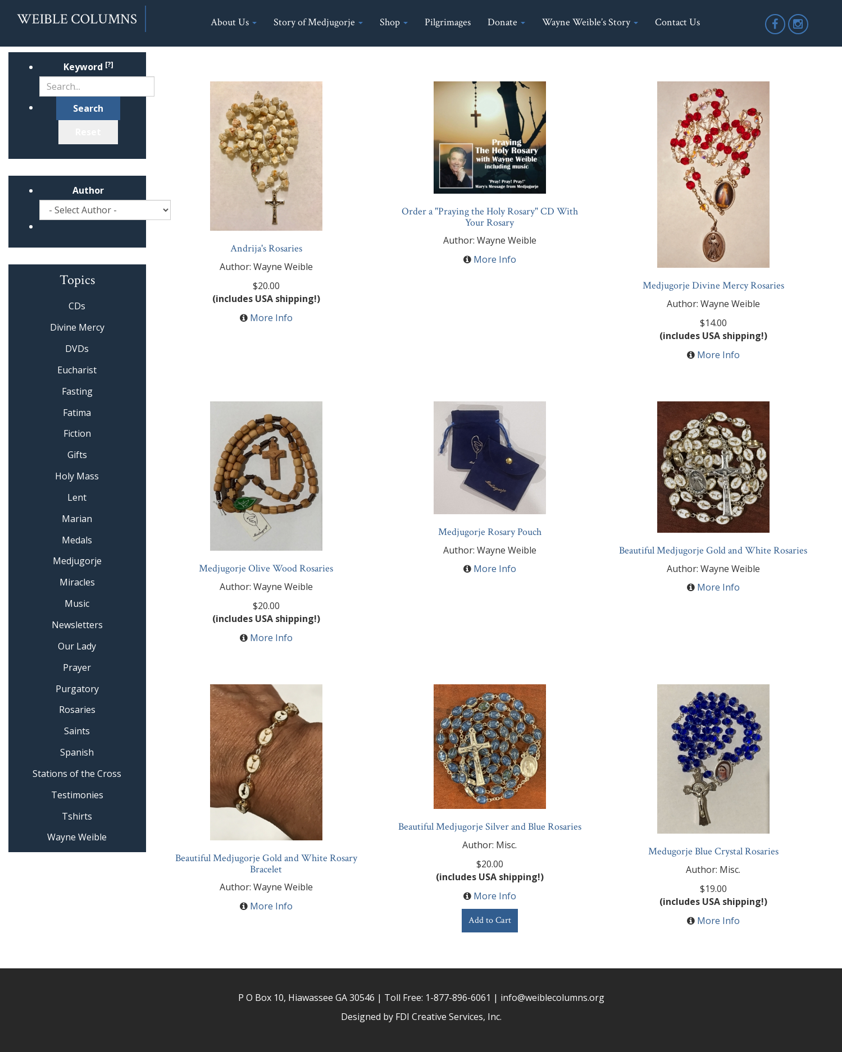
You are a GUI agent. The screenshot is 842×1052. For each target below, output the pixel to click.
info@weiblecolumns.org (552, 997)
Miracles (77, 582)
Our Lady (77, 646)
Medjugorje (77, 561)
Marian (77, 519)
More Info (271, 318)
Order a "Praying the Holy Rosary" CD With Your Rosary (490, 217)
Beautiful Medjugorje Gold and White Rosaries (713, 550)
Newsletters (77, 625)
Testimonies (77, 795)
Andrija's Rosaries (266, 248)
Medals (77, 540)
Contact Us (677, 22)
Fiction (77, 433)
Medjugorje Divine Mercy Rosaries (713, 285)
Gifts (77, 455)
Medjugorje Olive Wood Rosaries (266, 568)
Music (77, 603)
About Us (234, 22)
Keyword (88, 67)
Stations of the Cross (77, 773)
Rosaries (77, 709)
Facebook (775, 33)
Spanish (77, 752)
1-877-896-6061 (458, 997)
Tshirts (77, 816)
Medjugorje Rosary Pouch (489, 531)
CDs (77, 306)
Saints (77, 731)
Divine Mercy (77, 327)
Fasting (77, 391)
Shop (394, 22)
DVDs (77, 348)
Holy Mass (77, 476)
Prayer (77, 667)
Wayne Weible (77, 837)
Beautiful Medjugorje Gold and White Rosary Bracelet (266, 864)
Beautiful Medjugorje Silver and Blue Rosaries (489, 826)
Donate (506, 22)
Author (88, 190)
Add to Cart (489, 920)
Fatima (77, 412)
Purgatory (77, 689)
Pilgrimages (448, 22)
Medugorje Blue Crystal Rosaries (713, 851)
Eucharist (77, 370)
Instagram (798, 33)
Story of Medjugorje (318, 22)
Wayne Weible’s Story (590, 22)
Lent (77, 497)
